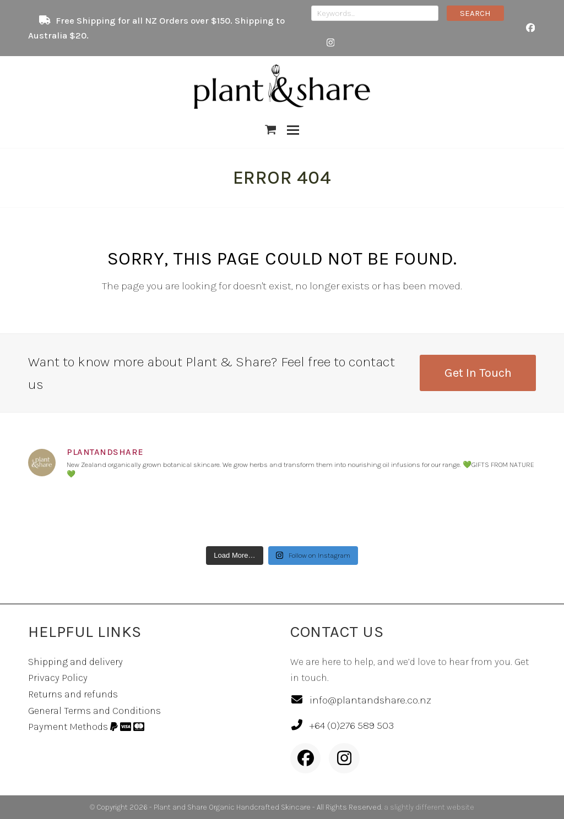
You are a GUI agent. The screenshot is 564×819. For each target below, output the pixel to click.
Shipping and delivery (75, 662)
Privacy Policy (58, 678)
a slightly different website (429, 807)
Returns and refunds (73, 694)
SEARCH (475, 13)
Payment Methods (86, 727)
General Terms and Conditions (94, 711)
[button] (270, 130)
